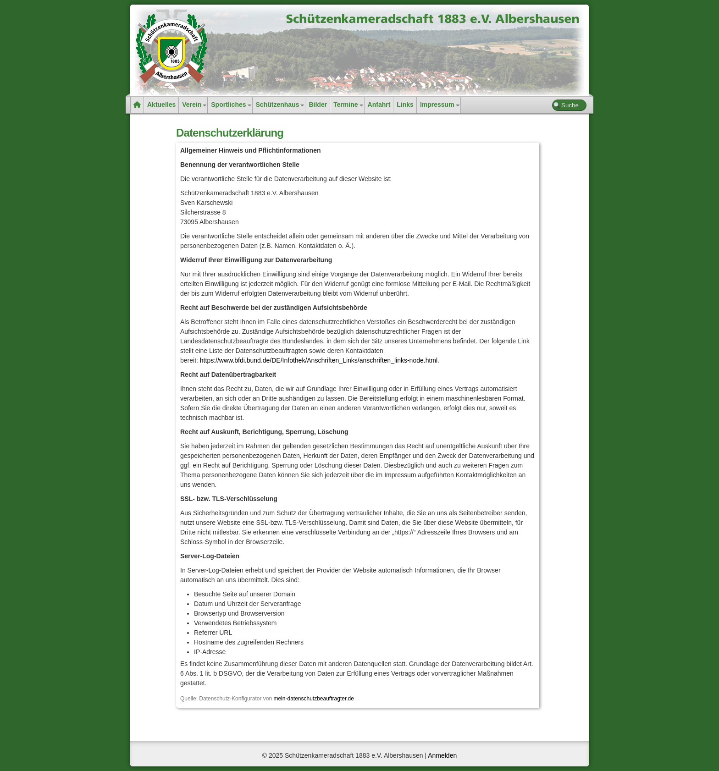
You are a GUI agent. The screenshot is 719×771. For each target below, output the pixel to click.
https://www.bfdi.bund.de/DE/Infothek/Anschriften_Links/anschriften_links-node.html (318, 360)
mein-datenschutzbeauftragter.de (313, 698)
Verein (191, 104)
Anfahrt (379, 104)
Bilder (318, 104)
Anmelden (442, 755)
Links (405, 104)
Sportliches (228, 104)
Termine (345, 104)
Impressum (437, 104)
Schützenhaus (277, 104)
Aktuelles (161, 104)
